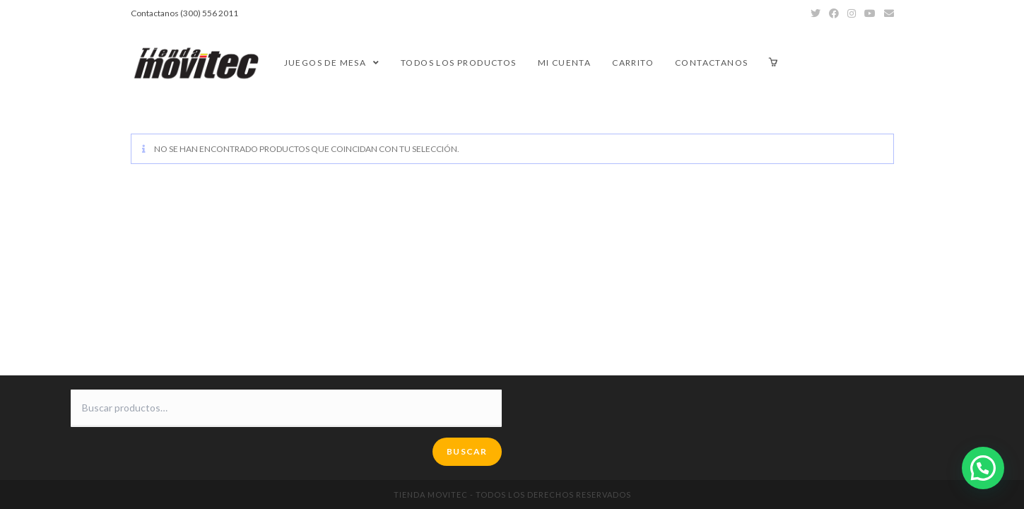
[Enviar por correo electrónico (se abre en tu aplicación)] (887, 13)
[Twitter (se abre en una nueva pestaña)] (815, 13)
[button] (983, 468)
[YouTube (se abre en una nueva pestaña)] (870, 13)
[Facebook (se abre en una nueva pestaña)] (834, 13)
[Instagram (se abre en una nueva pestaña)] (851, 13)
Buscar (467, 451)
